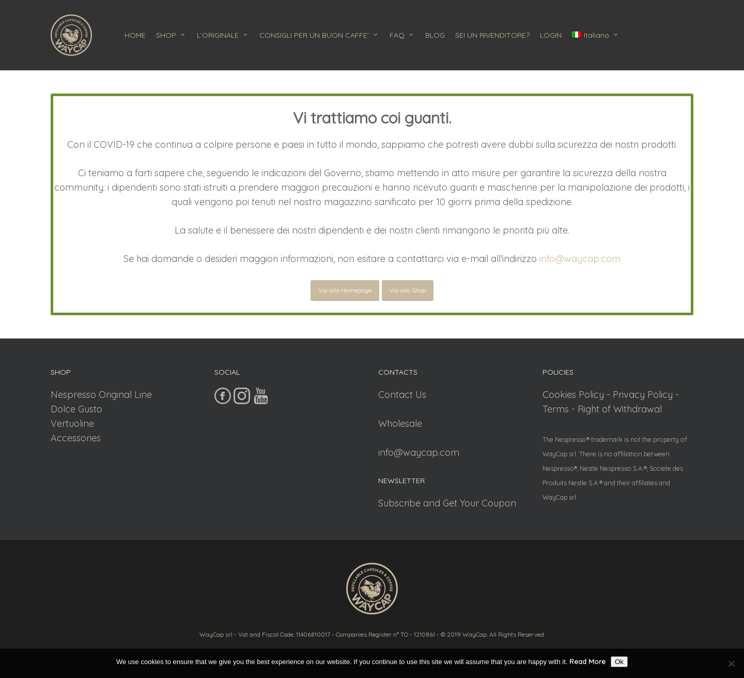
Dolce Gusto (76, 409)
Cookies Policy (573, 394)
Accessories (76, 438)
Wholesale (400, 423)
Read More (587, 661)
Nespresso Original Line (101, 394)
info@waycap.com (580, 259)
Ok (619, 662)
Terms (555, 409)
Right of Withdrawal (620, 409)
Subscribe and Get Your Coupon (447, 503)
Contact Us (402, 394)
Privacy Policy (643, 394)
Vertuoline (72, 423)
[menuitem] (595, 35)
